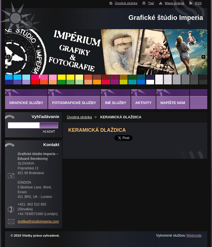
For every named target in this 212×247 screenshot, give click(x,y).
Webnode (194, 235)
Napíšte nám (173, 103)
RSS (198, 3)
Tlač (151, 3)
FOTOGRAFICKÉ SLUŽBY (74, 103)
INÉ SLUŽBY (115, 103)
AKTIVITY (143, 103)
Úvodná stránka (126, 3)
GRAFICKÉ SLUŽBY (26, 103)
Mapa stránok (174, 3)
